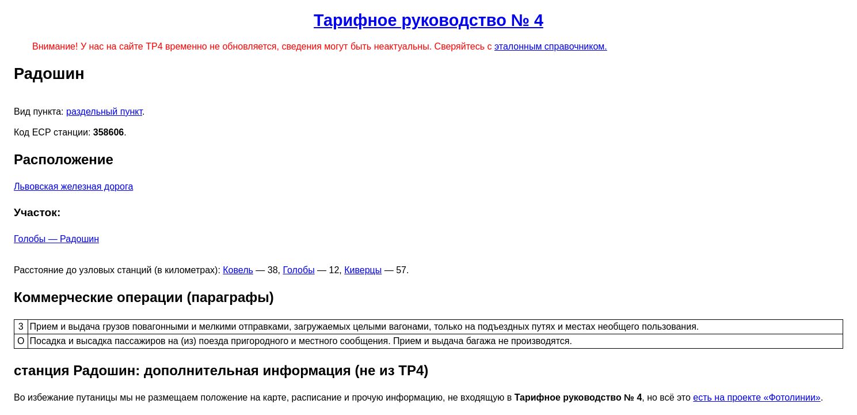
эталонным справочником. (550, 46)
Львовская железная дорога (73, 186)
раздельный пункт (104, 111)
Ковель (238, 270)
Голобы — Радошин (56, 239)
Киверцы (363, 270)
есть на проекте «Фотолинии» (756, 397)
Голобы (298, 270)
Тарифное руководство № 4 (428, 20)
